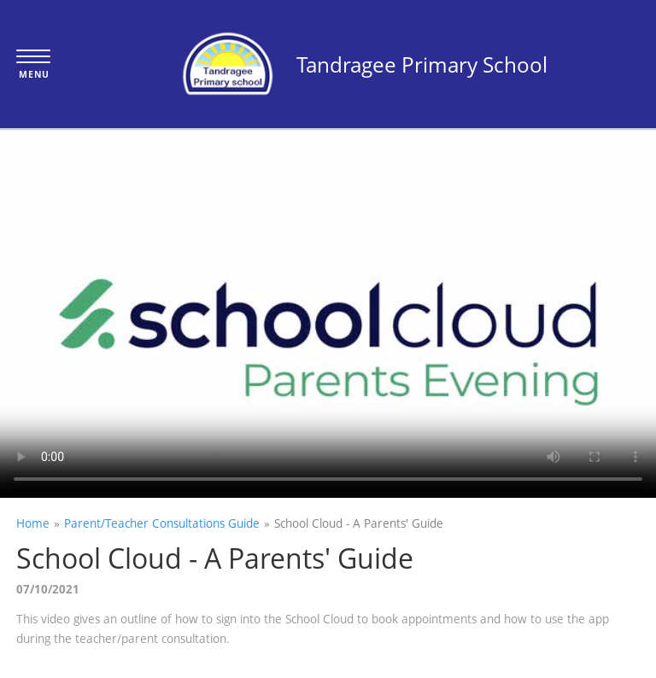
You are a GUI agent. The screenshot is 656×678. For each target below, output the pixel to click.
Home (33, 523)
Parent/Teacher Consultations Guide (162, 523)
